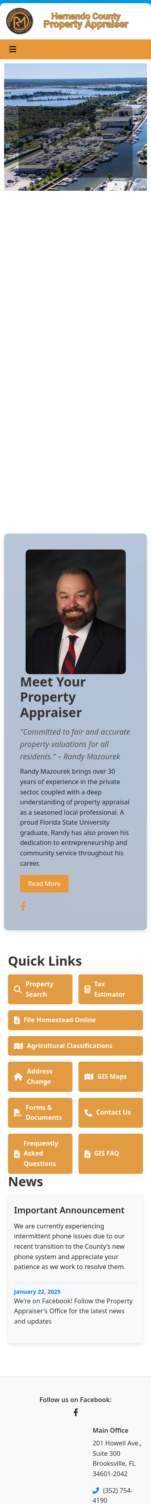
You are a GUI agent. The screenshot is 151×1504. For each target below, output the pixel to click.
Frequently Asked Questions (36, 1153)
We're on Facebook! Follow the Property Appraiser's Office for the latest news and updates (73, 1311)
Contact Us (108, 1112)
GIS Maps (106, 1076)
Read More (44, 883)
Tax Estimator (105, 989)
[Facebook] (75, 1412)
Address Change (33, 1076)
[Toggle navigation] (13, 49)
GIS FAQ (102, 1153)
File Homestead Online (55, 1019)
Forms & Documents (38, 1112)
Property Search (34, 989)
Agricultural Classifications (63, 1045)
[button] (15, 288)
